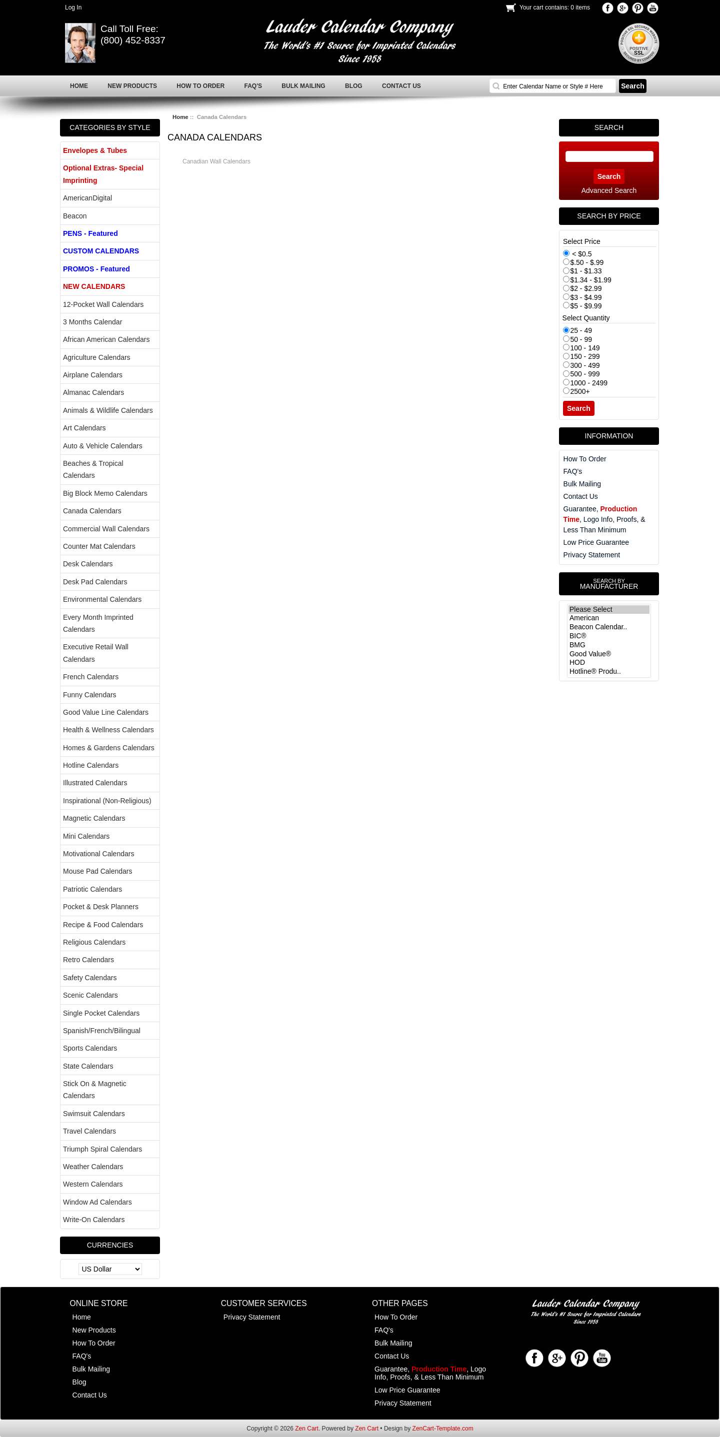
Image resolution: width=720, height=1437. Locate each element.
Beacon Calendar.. (609, 627)
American (609, 618)
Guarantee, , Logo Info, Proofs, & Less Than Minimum (605, 519)
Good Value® (609, 654)
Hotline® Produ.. (609, 671)
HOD (609, 662)
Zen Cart (306, 1428)
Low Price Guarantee (597, 542)
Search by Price (608, 216)
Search (609, 127)
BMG (609, 645)
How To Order (585, 459)
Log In (73, 7)
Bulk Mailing (582, 484)
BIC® (609, 636)
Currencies (110, 1245)
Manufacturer (609, 584)
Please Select (609, 609)
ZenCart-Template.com (443, 1428)
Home (180, 117)
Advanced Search (609, 190)
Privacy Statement (592, 555)
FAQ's (573, 471)
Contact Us (581, 496)
